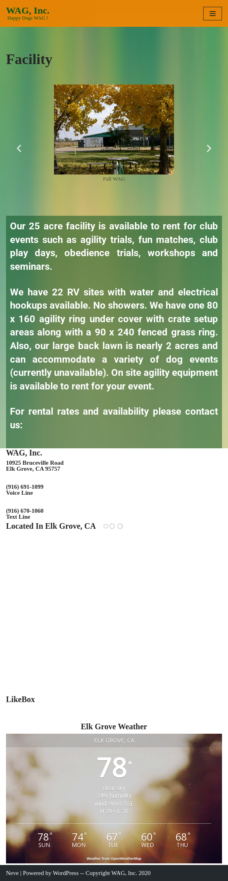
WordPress (66, 873)
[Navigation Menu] (212, 13)
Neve (12, 873)
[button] (19, 148)
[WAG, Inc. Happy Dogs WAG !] (28, 13)
